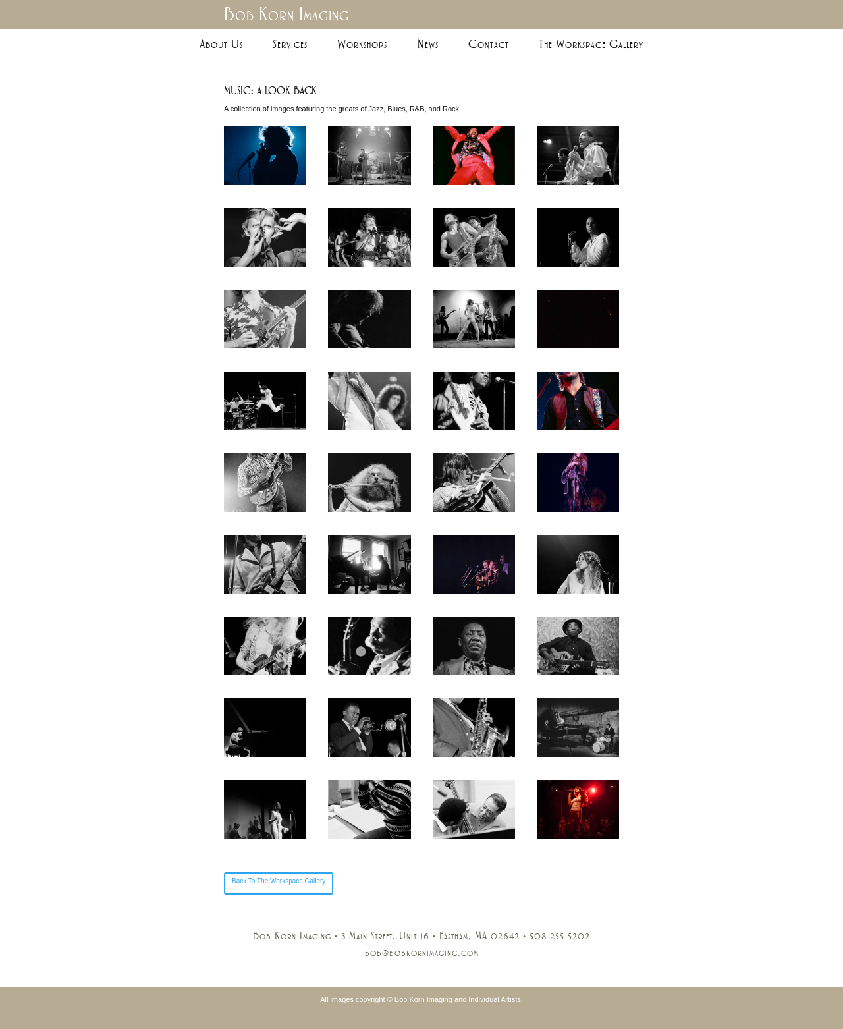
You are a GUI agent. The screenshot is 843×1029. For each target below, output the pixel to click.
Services (290, 44)
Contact (488, 44)
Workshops (362, 44)
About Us (221, 44)
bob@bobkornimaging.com (422, 952)
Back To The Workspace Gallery (278, 881)
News (428, 44)
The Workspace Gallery (591, 44)
